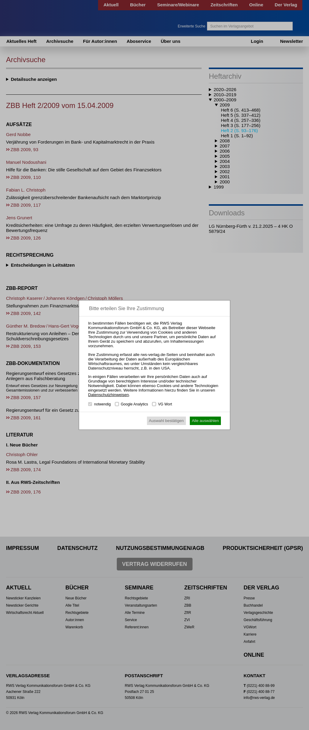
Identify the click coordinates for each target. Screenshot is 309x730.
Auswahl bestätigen (166, 420)
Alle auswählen (205, 420)
